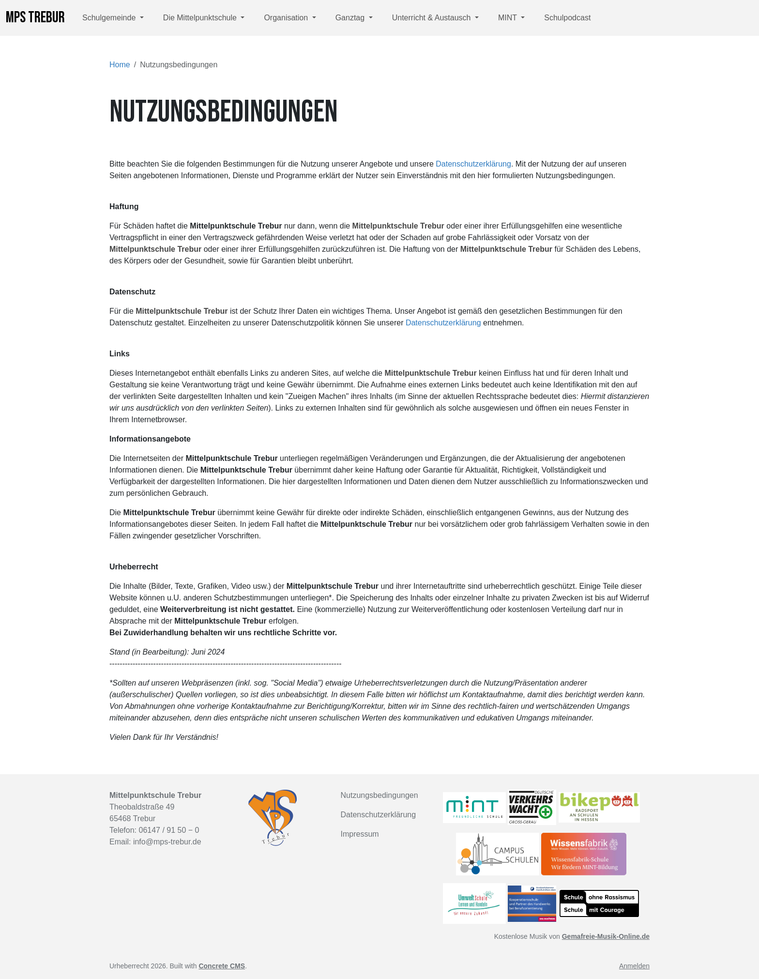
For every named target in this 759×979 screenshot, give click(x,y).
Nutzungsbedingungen (379, 795)
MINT (508, 18)
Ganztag (351, 18)
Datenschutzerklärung (473, 164)
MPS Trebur (35, 17)
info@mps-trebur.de (167, 842)
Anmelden (634, 966)
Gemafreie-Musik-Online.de (606, 936)
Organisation (287, 18)
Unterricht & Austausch (432, 18)
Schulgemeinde (110, 18)
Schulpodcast (567, 18)
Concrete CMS (221, 966)
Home (119, 65)
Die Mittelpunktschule (201, 18)
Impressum (360, 834)
